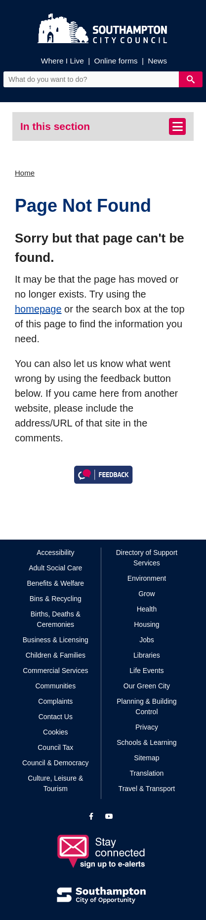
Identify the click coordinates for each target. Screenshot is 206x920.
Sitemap (146, 758)
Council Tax (55, 747)
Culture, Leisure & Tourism (55, 783)
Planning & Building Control (146, 706)
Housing (146, 624)
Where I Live (62, 61)
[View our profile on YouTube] (109, 816)
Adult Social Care (55, 568)
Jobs (146, 640)
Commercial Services (55, 671)
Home (25, 173)
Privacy (146, 727)
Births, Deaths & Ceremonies (56, 619)
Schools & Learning (146, 742)
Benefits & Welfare (55, 583)
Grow (146, 594)
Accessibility (55, 552)
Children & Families (55, 655)
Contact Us (56, 717)
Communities (55, 686)
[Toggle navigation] (177, 126)
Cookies (55, 732)
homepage (38, 309)
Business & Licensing (55, 640)
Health (147, 609)
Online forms (116, 61)
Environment (146, 578)
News (157, 61)
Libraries (146, 655)
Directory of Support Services (147, 558)
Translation (147, 773)
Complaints (55, 701)
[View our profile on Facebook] (91, 816)
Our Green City (147, 686)
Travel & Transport (147, 789)
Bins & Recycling (56, 599)
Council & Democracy (55, 763)
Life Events (146, 671)
